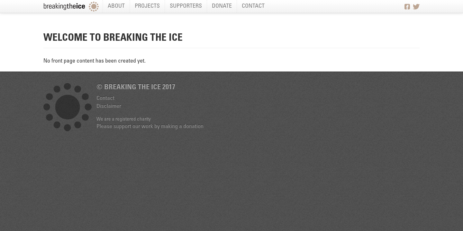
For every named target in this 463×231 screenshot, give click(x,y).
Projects (147, 6)
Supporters (186, 6)
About (116, 6)
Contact (253, 6)
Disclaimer (108, 106)
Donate (222, 6)
